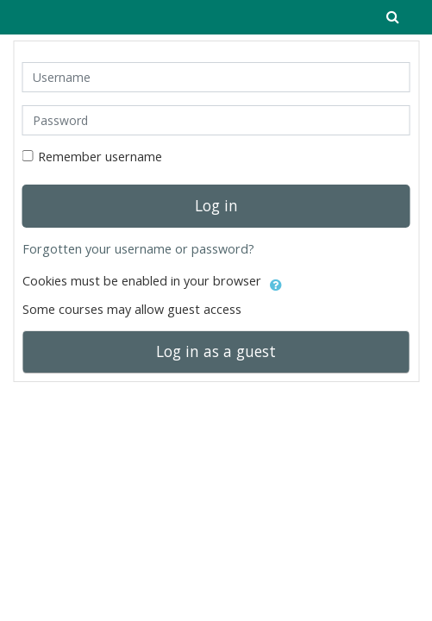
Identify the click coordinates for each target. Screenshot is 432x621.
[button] (276, 282)
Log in (216, 205)
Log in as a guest (216, 351)
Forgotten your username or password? (138, 249)
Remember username (100, 156)
